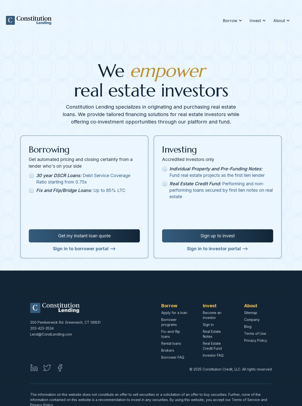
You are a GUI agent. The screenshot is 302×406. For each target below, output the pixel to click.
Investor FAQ (213, 355)
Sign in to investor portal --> (217, 248)
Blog (248, 326)
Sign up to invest (218, 235)
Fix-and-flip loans (170, 334)
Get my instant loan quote (84, 235)
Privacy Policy (255, 340)
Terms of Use (255, 333)
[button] (232, 20)
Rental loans (171, 343)
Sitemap (250, 313)
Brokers (167, 350)
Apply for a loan (174, 313)
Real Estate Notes (212, 334)
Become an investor (212, 315)
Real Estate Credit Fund (212, 345)
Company (252, 319)
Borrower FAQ (172, 357)
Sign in (208, 324)
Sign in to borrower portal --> (84, 248)
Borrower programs (169, 322)
